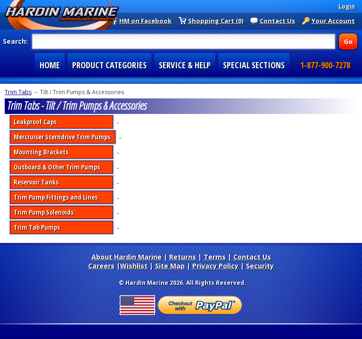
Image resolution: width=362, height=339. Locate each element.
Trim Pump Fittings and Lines (56, 197)
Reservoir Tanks (36, 182)
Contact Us (277, 20)
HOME (50, 65)
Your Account (333, 20)
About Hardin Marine (126, 256)
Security (260, 265)
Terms (215, 256)
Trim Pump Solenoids (44, 212)
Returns (182, 256)
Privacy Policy (215, 265)
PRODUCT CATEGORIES (109, 65)
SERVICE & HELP (185, 65)
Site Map (170, 265)
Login (346, 6)
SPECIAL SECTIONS (254, 65)
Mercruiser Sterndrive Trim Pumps (62, 136)
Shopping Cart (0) (215, 20)
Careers (101, 265)
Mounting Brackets (41, 151)
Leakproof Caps (35, 121)
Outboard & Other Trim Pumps (57, 166)
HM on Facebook (145, 20)
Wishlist (134, 265)
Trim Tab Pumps (37, 227)
